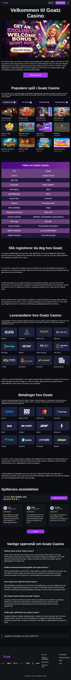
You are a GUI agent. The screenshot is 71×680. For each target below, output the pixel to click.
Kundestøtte (62, 654)
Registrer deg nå (35, 75)
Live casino (27, 102)
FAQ (60, 663)
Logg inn (50, 2)
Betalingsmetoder (64, 657)
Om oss (44, 654)
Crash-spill (44, 102)
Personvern (45, 662)
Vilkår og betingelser (45, 658)
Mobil (60, 660)
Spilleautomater (61, 102)
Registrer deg (60, 2)
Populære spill (9, 102)
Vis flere (35, 531)
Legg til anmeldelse (59, 498)
